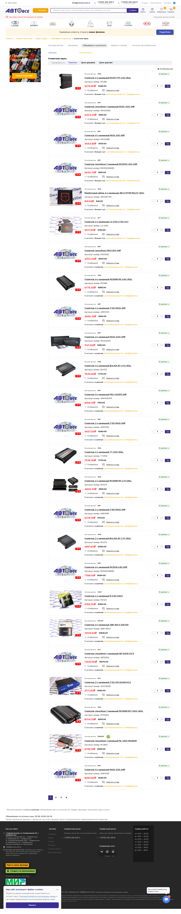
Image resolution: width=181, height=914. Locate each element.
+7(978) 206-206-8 (129, 3)
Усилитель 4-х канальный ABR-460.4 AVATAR (106, 625)
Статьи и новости (54, 849)
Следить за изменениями (21, 871)
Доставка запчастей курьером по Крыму (24, 17)
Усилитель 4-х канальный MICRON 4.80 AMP (105, 567)
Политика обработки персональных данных (112, 892)
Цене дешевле (88, 63)
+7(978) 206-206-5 (106, 3)
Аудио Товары (41, 38)
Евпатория (11, 3)
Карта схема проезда (17, 865)
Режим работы (156, 3)
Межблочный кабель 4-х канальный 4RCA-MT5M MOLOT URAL (114, 193)
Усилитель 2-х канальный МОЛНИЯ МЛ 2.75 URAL (108, 481)
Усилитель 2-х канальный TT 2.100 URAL (104, 452)
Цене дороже (106, 63)
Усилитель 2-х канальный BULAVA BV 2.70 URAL (107, 538)
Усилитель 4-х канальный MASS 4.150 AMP (104, 770)
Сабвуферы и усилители (61, 38)
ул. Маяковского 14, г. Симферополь (19, 842)
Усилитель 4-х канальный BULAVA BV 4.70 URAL (107, 366)
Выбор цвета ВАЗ (54, 852)
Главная (9, 38)
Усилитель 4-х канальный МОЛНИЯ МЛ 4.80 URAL (108, 279)
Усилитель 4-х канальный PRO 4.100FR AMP (105, 395)
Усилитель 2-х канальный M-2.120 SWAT (103, 596)
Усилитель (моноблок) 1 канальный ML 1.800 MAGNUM (110, 741)
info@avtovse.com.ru (81, 3)
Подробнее (164, 32)
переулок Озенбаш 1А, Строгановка (19, 844)
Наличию (73, 63)
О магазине (52, 834)
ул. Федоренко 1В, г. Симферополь (18, 838)
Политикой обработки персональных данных (37, 896)
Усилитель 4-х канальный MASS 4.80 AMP (104, 135)
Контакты (167, 3)
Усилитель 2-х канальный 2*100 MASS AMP (105, 308)
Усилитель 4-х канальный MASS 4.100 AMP (104, 337)
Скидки (50, 838)
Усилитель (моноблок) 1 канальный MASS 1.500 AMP (109, 107)
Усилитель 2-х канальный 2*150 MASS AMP (104, 423)
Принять (32, 905)
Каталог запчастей (24, 38)
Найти (132, 10)
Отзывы (145, 3)
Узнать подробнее (24, 76)
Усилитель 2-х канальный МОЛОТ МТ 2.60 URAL (107, 78)
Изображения (165, 69)
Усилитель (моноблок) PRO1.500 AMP (102, 251)
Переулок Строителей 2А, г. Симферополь (21, 837)
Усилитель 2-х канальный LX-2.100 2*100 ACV (106, 222)
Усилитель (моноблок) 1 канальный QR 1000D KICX (109, 654)
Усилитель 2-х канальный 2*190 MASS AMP (105, 510)
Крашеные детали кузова (164, 17)
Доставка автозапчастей (15, 849)
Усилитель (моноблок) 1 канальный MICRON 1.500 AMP (110, 164)
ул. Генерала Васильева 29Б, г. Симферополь (22, 840)
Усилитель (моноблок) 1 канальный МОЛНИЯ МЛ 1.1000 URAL (113, 711)
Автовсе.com (74, 892)
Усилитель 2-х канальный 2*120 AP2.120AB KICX (107, 682)
